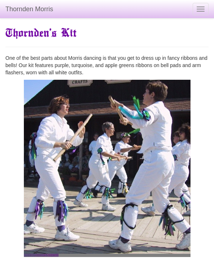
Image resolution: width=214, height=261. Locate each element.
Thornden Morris (29, 9)
